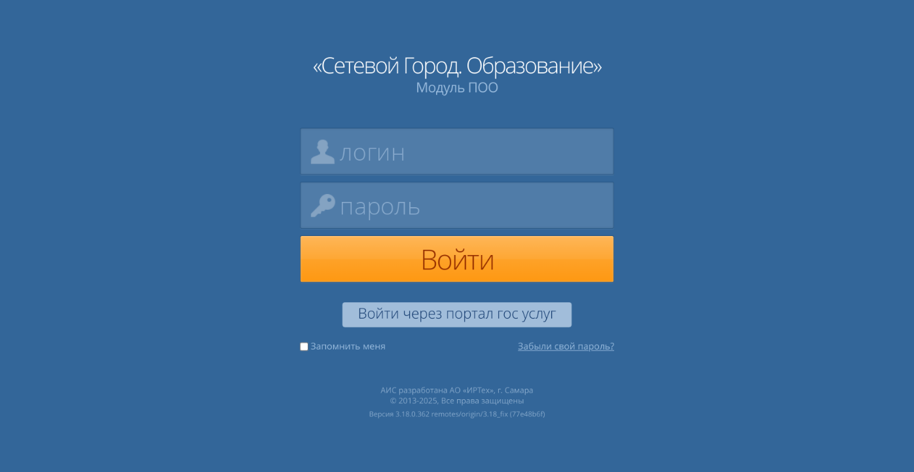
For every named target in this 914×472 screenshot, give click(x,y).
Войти (457, 259)
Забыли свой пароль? (567, 347)
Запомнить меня (342, 347)
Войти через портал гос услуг (457, 314)
